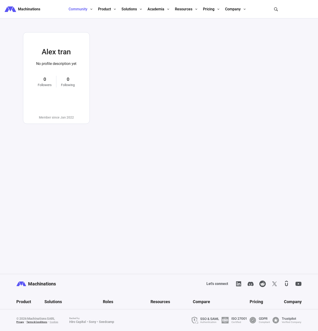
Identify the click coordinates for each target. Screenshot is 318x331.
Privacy (20, 322)
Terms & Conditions (36, 322)
